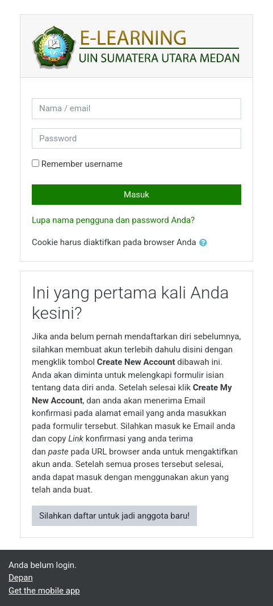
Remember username (82, 164)
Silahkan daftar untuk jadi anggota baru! (114, 516)
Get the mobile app (44, 591)
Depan (21, 578)
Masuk (136, 195)
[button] (205, 243)
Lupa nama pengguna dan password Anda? (113, 220)
